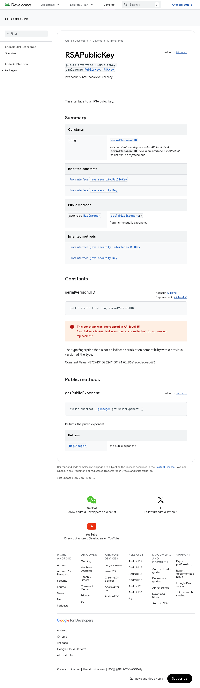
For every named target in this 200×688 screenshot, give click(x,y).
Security (62, 580)
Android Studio (182, 4)
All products (65, 655)
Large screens (113, 565)
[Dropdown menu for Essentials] (60, 4)
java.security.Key (103, 190)
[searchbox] (26, 34)
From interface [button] (99, 179)
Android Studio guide (161, 570)
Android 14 (135, 567)
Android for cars (112, 588)
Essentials (48, 4)
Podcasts (62, 605)
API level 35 (180, 297)
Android (62, 565)
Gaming (86, 561)
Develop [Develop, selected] (109, 4)
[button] (25, 70)
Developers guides (159, 580)
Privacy (85, 595)
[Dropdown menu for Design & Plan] (93, 4)
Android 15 (135, 561)
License (74, 669)
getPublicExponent (125, 215)
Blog (60, 599)
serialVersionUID (124, 140)
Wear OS (110, 571)
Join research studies (184, 594)
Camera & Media (87, 587)
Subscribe (180, 679)
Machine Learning (86, 569)
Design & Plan (79, 4)
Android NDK (160, 603)
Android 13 (135, 573)
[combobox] (141, 4)
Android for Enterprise (64, 573)
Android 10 (135, 592)
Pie (130, 598)
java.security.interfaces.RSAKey (115, 247)
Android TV (112, 596)
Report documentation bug (185, 574)
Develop (97, 40)
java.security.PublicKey (108, 179)
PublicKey (92, 69)
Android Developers (76, 40)
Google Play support (183, 584)
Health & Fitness (86, 578)
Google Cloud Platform (71, 649)
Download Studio (158, 595)
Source (61, 587)
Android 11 (135, 586)
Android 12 (135, 580)
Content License (165, 467)
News (60, 593)
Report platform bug (184, 562)
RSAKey (108, 69)
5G (83, 601)
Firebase (62, 643)
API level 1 (181, 52)
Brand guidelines (94, 669)
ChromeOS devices (112, 579)
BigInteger (91, 215)
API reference (16, 19)
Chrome (62, 636)
